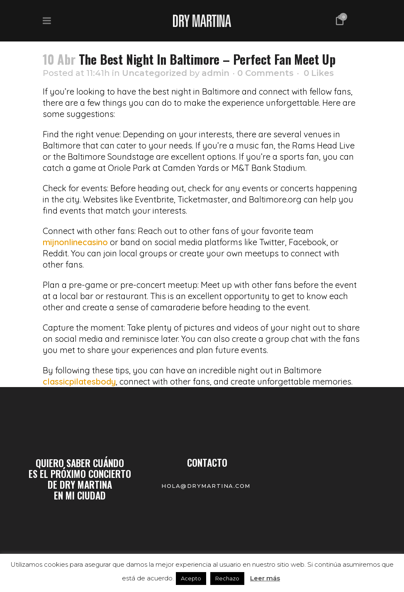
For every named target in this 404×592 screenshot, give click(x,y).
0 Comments (265, 73)
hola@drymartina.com (207, 485)
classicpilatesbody (79, 381)
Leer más (265, 578)
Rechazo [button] (227, 578)
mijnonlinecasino (75, 242)
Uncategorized (154, 73)
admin (215, 73)
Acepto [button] (191, 578)
